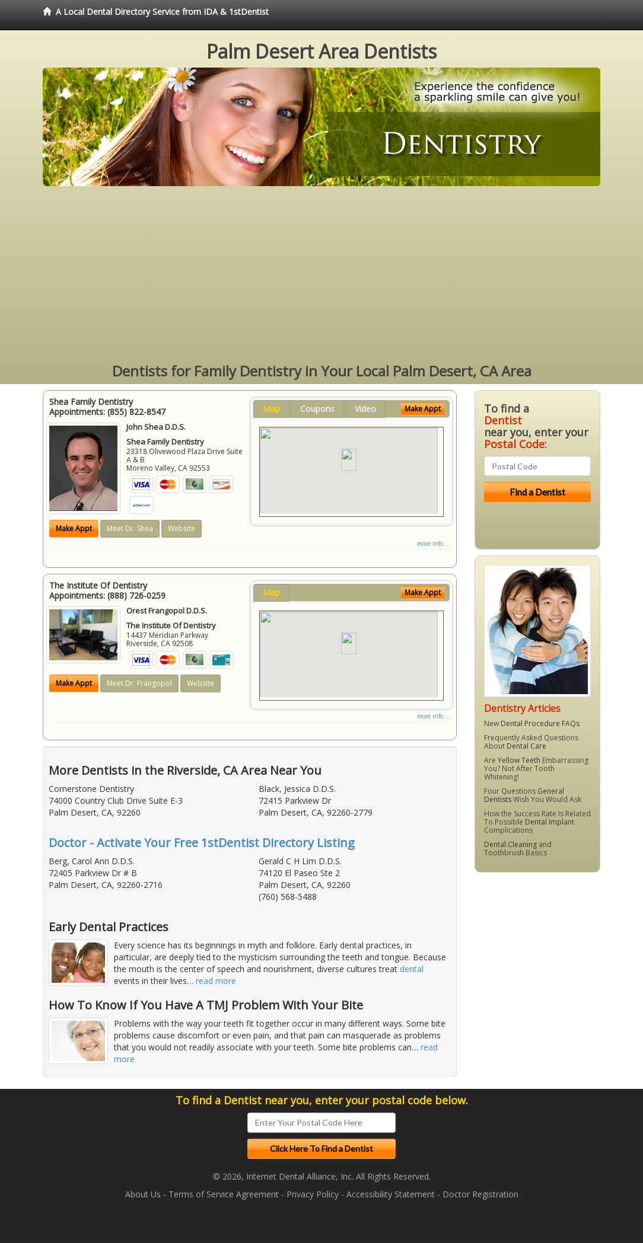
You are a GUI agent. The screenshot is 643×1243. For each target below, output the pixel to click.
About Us (143, 1194)
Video (365, 408)
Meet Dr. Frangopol (139, 683)
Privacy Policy (313, 1194)
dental (412, 968)
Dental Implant (549, 822)
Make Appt (74, 528)
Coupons (317, 408)
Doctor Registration (480, 1194)
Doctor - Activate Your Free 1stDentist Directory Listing (202, 843)
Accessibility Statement (390, 1194)
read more (216, 980)
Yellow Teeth (519, 760)
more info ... (433, 543)
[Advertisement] (321, 275)
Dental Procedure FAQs (540, 723)
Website (181, 528)
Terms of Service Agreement (223, 1194)
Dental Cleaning (510, 844)
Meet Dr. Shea (130, 528)
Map (271, 408)
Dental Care (526, 746)
